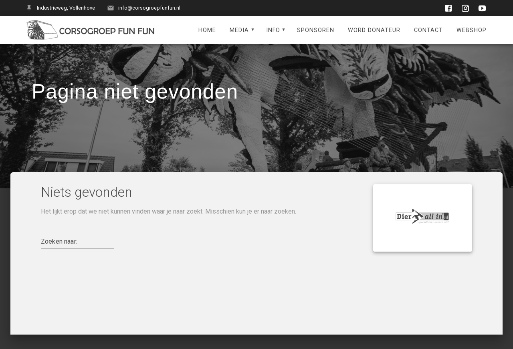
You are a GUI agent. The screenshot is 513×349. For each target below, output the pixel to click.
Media (239, 30)
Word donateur (374, 30)
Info (273, 30)
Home (207, 30)
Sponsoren (315, 30)
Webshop (471, 30)
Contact (428, 30)
